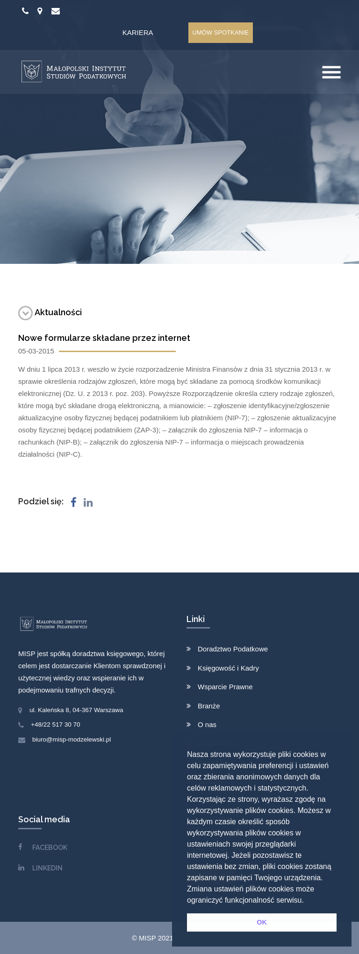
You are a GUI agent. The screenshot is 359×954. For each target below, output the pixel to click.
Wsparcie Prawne (225, 687)
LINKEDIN (47, 868)
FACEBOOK (49, 847)
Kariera (137, 32)
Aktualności (50, 312)
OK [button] (262, 922)
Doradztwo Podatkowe (233, 649)
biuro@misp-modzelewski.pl (71, 739)
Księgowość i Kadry (228, 668)
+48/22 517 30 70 (55, 724)
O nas (207, 724)
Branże (209, 706)
